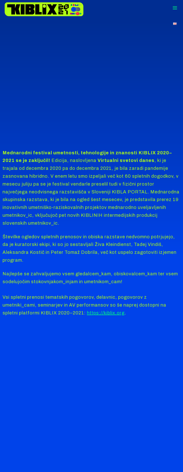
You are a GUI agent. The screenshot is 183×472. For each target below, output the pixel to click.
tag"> (91, 79)
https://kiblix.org (106, 312)
